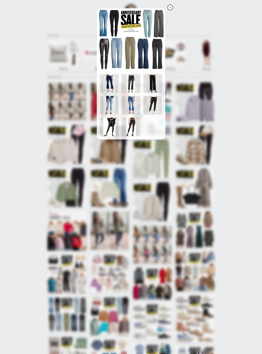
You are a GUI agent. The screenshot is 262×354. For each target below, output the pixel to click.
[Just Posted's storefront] (170, 7)
